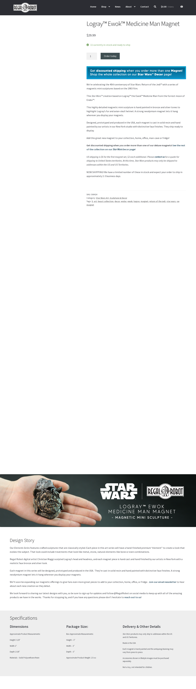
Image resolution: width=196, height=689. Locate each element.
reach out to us (132, 597)
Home (93, 6)
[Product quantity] (92, 56)
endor (123, 201)
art (95, 201)
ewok (130, 201)
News (118, 6)
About (129, 6)
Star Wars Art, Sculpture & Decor (111, 198)
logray (137, 201)
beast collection (105, 201)
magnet (144, 201)
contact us (160, 156)
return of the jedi (157, 201)
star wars (171, 201)
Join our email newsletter (162, 581)
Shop (103, 6)
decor (117, 201)
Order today (110, 56)
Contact (144, 6)
